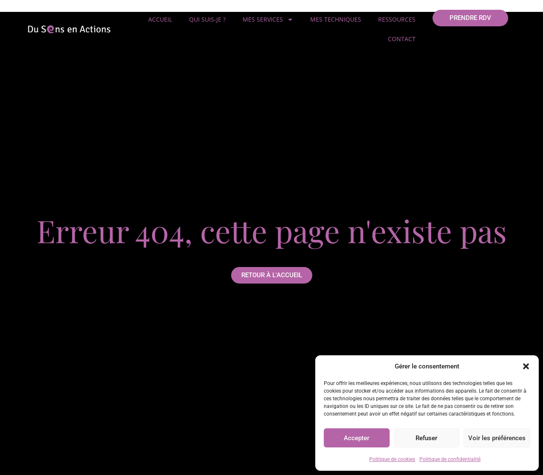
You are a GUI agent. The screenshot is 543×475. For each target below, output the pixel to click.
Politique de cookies (392, 459)
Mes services (268, 19)
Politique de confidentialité (450, 459)
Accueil (160, 19)
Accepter (356, 438)
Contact (402, 39)
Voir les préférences (497, 438)
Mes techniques (335, 19)
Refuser (426, 438)
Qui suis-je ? (207, 19)
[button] (526, 366)
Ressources (397, 19)
